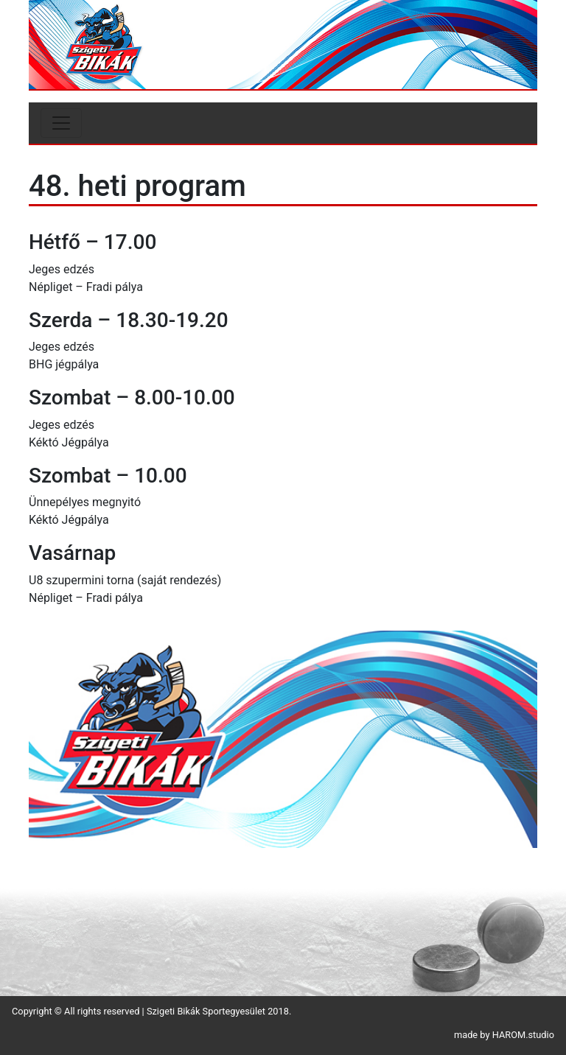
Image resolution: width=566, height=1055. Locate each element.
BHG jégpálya (64, 364)
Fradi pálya (114, 287)
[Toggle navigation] (61, 123)
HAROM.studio (523, 1034)
